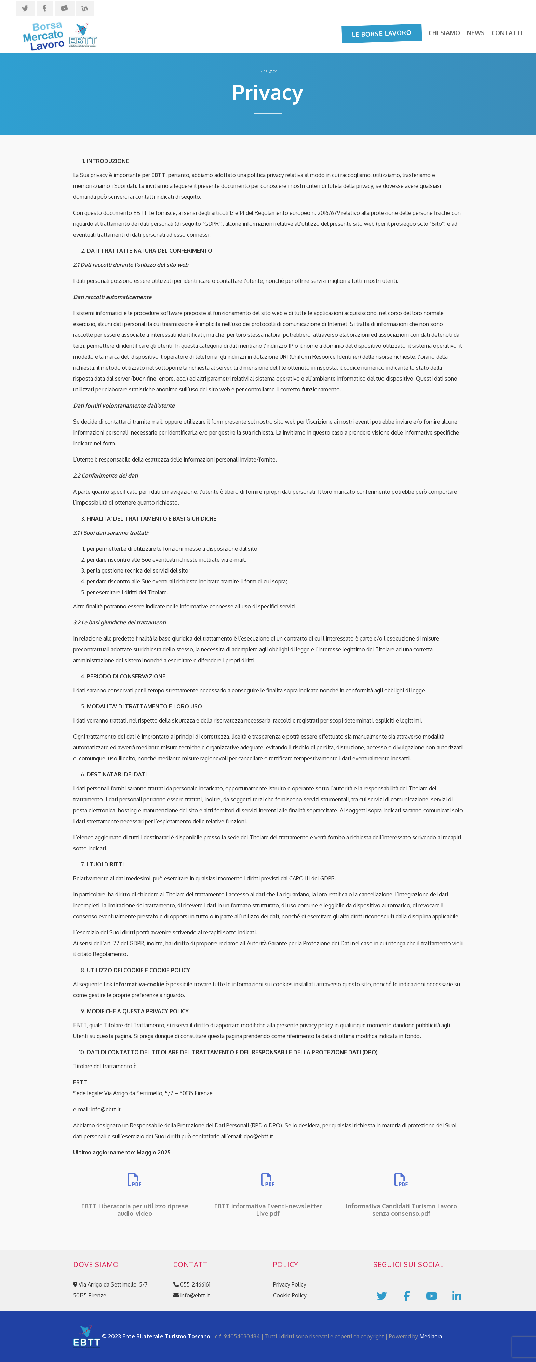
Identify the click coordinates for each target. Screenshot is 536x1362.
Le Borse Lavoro (382, 33)
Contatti (507, 33)
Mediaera (430, 1336)
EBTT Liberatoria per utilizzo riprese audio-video (134, 1209)
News (476, 33)
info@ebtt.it (106, 1109)
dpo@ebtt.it (258, 1136)
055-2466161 (191, 1284)
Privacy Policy (289, 1284)
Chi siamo (444, 33)
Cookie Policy (290, 1295)
